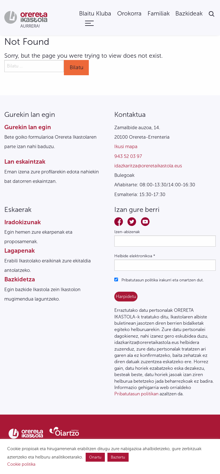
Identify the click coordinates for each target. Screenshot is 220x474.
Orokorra (129, 14)
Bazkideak (189, 14)
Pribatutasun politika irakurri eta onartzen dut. (159, 280)
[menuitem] (95, 14)
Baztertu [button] (118, 457)
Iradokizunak (22, 222)
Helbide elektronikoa (134, 256)
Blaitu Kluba (95, 14)
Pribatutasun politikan (136, 393)
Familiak (159, 14)
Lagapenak (19, 250)
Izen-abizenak (127, 231)
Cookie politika (21, 464)
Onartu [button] (95, 457)
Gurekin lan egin (27, 127)
